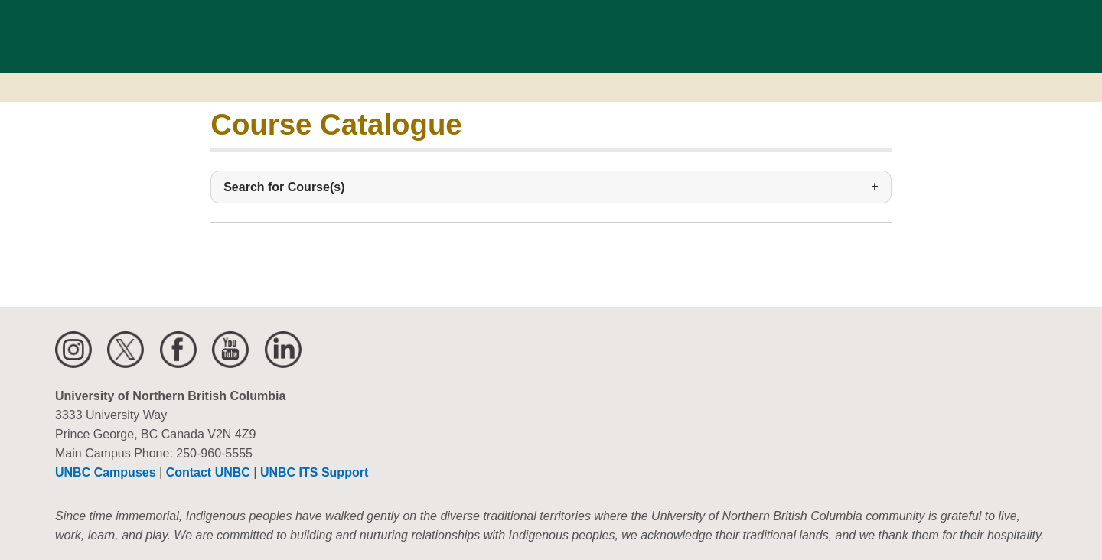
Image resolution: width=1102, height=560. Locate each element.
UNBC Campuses (105, 472)
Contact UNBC (208, 472)
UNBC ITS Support (314, 472)
